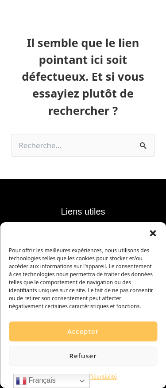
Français (36, 381)
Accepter (83, 331)
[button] (152, 233)
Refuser (83, 355)
